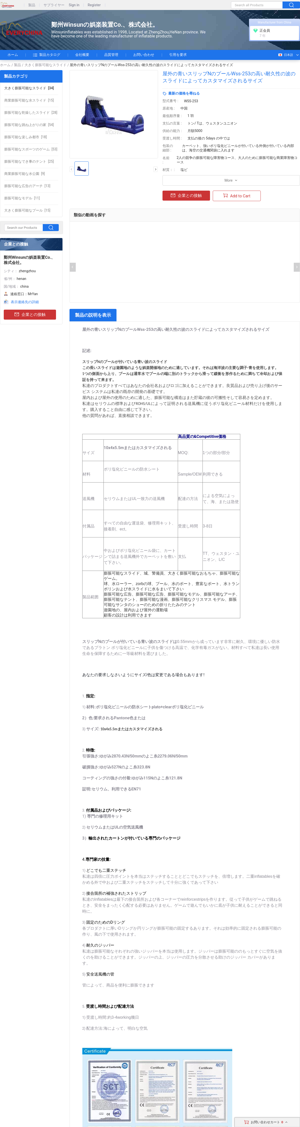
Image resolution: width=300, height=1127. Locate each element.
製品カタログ (46, 54)
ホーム (13, 55)
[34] (29, 88)
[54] (29, 125)
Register (94, 5)
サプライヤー (54, 5)
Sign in (74, 5)
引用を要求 (178, 55)
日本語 (285, 55)
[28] (30, 113)
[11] (22, 198)
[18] (25, 137)
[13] (27, 186)
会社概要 (82, 55)
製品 (31, 5)
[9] (24, 174)
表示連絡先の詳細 (25, 302)
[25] (29, 161)
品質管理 (111, 55)
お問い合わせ (143, 55)
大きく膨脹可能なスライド (45, 65)
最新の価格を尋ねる (184, 93)
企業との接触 (30, 314)
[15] (29, 100)
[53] (30, 149)
